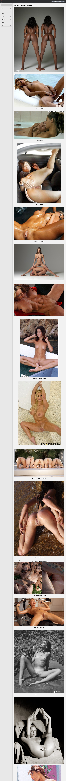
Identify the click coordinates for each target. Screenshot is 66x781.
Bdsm (2, 24)
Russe (2, 16)
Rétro (2, 8)
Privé (2, 25)
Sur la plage (3, 19)
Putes (2, 14)
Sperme (2, 21)
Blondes (2, 22)
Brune (2, 13)
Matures (2, 11)
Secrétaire (3, 10)
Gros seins (3, 7)
